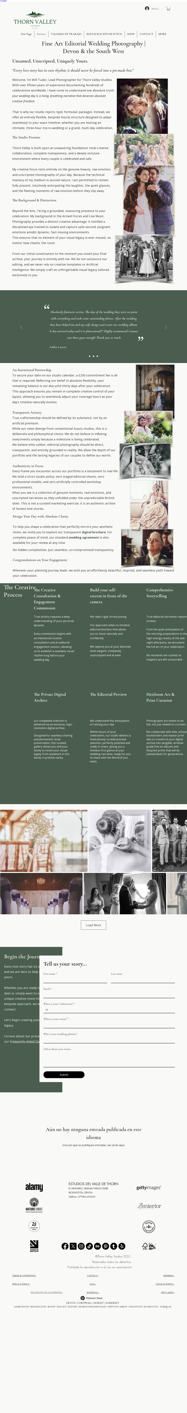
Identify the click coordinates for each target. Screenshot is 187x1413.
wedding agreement (84, 537)
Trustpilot (3, 1)
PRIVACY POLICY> (21, 1284)
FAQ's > (93, 1284)
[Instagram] (81, 1246)
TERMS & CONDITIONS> (24, 1275)
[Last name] (142, 980)
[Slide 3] (93, 356)
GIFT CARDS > (168, 1292)
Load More (93, 925)
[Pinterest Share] (93, 1298)
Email (47, 989)
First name (50, 974)
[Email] (108, 995)
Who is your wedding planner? (60, 1034)
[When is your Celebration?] (46, 1010)
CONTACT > (93, 1275)
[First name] (74, 980)
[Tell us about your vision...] (109, 1059)
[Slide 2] (97, 356)
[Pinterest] (105, 1246)
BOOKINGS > (93, 1292)
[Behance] (97, 1246)
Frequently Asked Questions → (32, 1041)
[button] (168, 8)
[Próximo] (166, 327)
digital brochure (93, 532)
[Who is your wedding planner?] (108, 1040)
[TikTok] (89, 1246)
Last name (116, 974)
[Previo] (21, 327)
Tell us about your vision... (57, 1049)
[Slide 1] (89, 356)
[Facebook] (65, 1246)
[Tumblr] (113, 1246)
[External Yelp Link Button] (121, 1246)
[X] (73, 1246)
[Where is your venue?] (108, 1025)
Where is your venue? (56, 1019)
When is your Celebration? (59, 1004)
